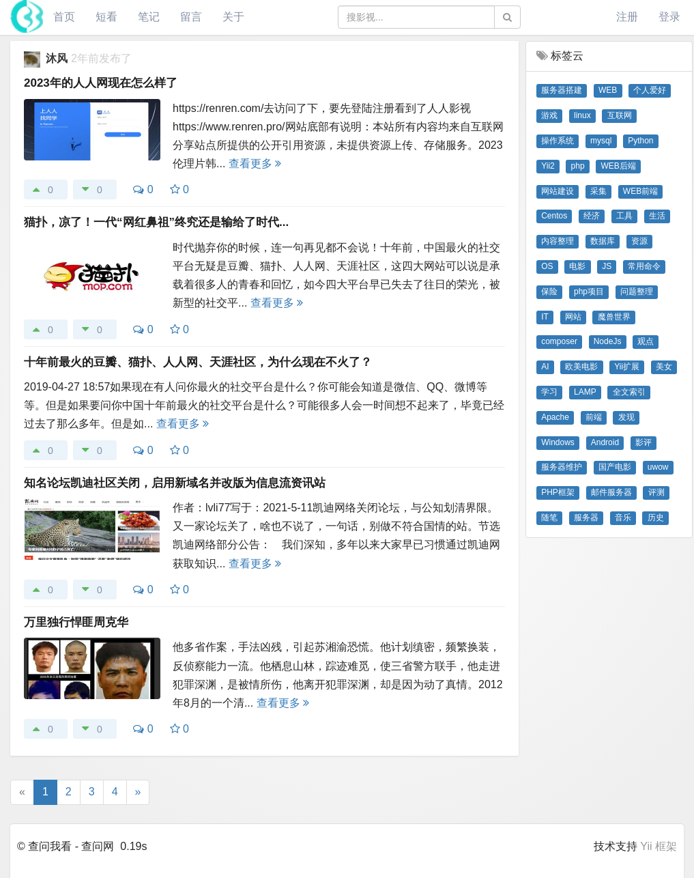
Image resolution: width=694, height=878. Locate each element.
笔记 (149, 17)
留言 (191, 17)
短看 (106, 17)
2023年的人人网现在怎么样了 (100, 82)
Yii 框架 (658, 846)
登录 (669, 17)
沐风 (58, 58)
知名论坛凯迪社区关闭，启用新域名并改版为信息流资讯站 (175, 483)
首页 (64, 17)
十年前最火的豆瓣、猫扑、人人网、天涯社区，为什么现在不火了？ (198, 362)
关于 (233, 17)
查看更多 (255, 163)
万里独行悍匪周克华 (76, 622)
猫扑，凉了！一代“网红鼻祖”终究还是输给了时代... (156, 222)
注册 (627, 17)
